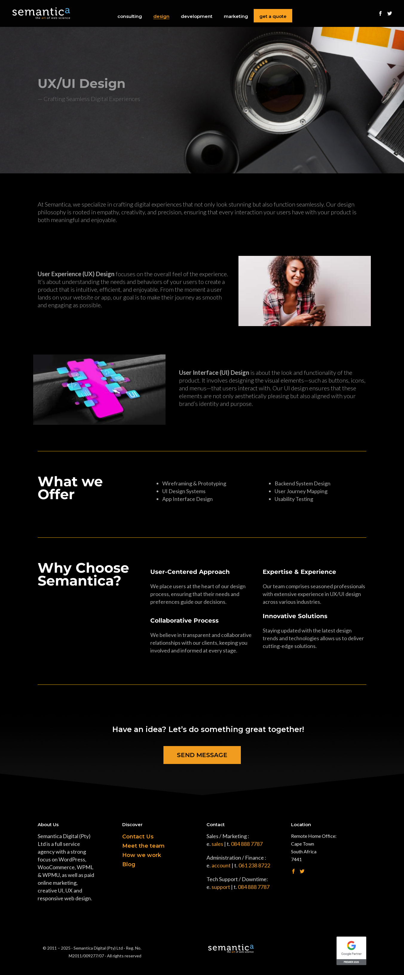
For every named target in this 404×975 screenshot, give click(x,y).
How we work (141, 855)
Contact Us (138, 836)
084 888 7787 (247, 843)
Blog (128, 864)
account (221, 865)
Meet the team (143, 846)
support (221, 887)
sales (217, 843)
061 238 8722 (254, 865)
